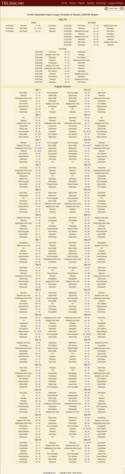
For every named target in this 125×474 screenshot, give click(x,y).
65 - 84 (87, 345)
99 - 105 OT (87, 334)
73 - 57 (87, 301)
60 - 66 (38, 420)
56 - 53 (87, 159)
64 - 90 (38, 262)
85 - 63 (38, 162)
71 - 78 (38, 106)
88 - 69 (38, 187)
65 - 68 (38, 287)
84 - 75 (38, 254)
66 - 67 (38, 306)
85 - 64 (38, 354)
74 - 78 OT (37, 28)
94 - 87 (67, 74)
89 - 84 (38, 334)
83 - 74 (38, 426)
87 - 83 (87, 348)
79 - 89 (38, 406)
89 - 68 (38, 326)
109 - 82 (87, 248)
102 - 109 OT (87, 145)
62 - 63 (87, 245)
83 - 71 (87, 237)
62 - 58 (87, 198)
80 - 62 (38, 123)
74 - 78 (87, 379)
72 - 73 (67, 79)
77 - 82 (38, 373)
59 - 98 (87, 393)
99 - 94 (87, 329)
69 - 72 (38, 234)
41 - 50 (38, 168)
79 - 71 (87, 173)
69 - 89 (87, 93)
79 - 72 (38, 173)
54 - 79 (38, 456)
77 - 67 (38, 159)
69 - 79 (67, 68)
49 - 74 (38, 395)
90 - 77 (87, 262)
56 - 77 (87, 270)
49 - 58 (87, 162)
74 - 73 (87, 454)
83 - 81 (87, 331)
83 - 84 (38, 259)
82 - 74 (38, 143)
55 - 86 (87, 223)
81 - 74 (87, 387)
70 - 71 (87, 154)
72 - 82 (38, 387)
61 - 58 (38, 195)
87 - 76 (38, 145)
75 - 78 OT (37, 148)
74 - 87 (38, 243)
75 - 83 (87, 293)
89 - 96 (87, 226)
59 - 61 (38, 256)
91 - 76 (67, 66)
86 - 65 (87, 179)
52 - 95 (87, 304)
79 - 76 (38, 276)
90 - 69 (67, 71)
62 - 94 (38, 118)
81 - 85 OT (37, 151)
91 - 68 (87, 234)
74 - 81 (87, 326)
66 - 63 (38, 245)
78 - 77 (38, 445)
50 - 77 (87, 370)
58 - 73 (38, 212)
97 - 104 (38, 134)
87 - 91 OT (37, 331)
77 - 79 (38, 312)
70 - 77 (87, 295)
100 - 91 (38, 204)
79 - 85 (87, 343)
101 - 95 (38, 401)
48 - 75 (38, 112)
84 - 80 (87, 231)
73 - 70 (38, 268)
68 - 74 (87, 156)
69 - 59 (87, 337)
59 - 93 (38, 170)
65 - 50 (38, 437)
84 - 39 (38, 270)
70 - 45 (38, 223)
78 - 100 (87, 273)
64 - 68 (38, 454)
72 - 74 (67, 63)
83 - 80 (87, 259)
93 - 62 (38, 193)
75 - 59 (87, 448)
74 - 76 (87, 401)
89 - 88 (38, 301)
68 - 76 (87, 220)
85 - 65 (38, 120)
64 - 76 (87, 151)
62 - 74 (38, 443)
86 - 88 (38, 384)
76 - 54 (38, 181)
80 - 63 (96, 42)
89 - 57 (38, 451)
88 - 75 (87, 431)
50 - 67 (87, 195)
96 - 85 (38, 284)
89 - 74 (38, 281)
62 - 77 (87, 123)
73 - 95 (87, 95)
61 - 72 (87, 109)
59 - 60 (87, 426)
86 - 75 (38, 209)
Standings (101, 3)
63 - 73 (87, 137)
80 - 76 (67, 82)
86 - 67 (38, 137)
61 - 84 (87, 204)
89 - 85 (38, 131)
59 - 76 (87, 268)
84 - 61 (87, 118)
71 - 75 (87, 323)
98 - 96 (38, 126)
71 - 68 (87, 256)
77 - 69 (67, 76)
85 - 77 (38, 98)
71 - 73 (87, 218)
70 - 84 (38, 156)
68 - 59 (67, 52)
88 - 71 (38, 273)
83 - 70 (67, 57)
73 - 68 (38, 376)
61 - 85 (87, 398)
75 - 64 (38, 251)
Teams (72, 3)
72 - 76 (38, 362)
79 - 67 (87, 456)
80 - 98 (38, 434)
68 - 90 (87, 423)
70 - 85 (38, 404)
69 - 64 (87, 318)
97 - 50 (38, 370)
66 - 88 (87, 176)
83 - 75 (87, 112)
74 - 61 (87, 373)
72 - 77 (38, 231)
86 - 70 (67, 55)
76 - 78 (38, 323)
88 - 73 (87, 376)
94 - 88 (38, 154)
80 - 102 (87, 201)
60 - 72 (87, 354)
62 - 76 (38, 31)
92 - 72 (38, 309)
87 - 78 (87, 406)
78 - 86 (96, 45)
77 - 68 (38, 220)
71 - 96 (38, 248)
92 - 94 (87, 98)
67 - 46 (38, 93)
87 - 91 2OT (87, 429)
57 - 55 (96, 37)
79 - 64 (87, 209)
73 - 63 (38, 95)
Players (81, 3)
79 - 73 (87, 306)
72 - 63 (96, 34)
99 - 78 (87, 351)
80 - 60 (87, 120)
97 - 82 (38, 379)
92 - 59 (87, 362)
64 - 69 (38, 226)
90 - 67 (87, 356)
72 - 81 (38, 179)
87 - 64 (87, 129)
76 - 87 (38, 329)
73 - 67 (87, 206)
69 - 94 (38, 462)
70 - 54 (67, 60)
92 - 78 (38, 201)
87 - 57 (38, 293)
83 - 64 (87, 184)
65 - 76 (87, 437)
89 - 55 (38, 348)
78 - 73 (87, 298)
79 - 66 (87, 104)
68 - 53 (87, 395)
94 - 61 (38, 101)
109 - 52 (38, 304)
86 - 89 (87, 459)
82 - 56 (38, 129)
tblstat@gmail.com (49, 473)
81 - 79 (38, 418)
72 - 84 (87, 251)
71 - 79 (38, 351)
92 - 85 (38, 184)
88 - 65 (38, 398)
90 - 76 (87, 243)
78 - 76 (87, 168)
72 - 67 (38, 431)
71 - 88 (38, 356)
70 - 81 (87, 101)
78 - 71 (38, 368)
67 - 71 (87, 359)
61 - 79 (87, 451)
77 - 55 (96, 26)
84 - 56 (87, 445)
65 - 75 (38, 429)
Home (64, 3)
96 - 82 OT (87, 131)
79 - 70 (87, 384)
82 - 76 (38, 459)
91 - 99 (87, 276)
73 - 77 (87, 181)
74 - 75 (38, 359)
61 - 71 (38, 229)
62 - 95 (38, 320)
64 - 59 (87, 279)
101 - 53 (38, 109)
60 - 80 (87, 143)
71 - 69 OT (87, 443)
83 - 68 (87, 418)
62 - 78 (38, 345)
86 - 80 (38, 298)
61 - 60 (38, 337)
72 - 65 (38, 26)
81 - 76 (38, 218)
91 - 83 (87, 412)
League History (115, 3)
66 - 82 (87, 187)
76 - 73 (38, 237)
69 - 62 (38, 318)
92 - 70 (87, 134)
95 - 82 (96, 39)
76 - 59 (38, 176)
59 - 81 (87, 409)
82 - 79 (87, 126)
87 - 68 (38, 423)
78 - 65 (38, 343)
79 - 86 (38, 206)
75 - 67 (96, 28)
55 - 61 (96, 31)
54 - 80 (38, 198)
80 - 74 (38, 279)
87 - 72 (38, 104)
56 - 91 (87, 193)
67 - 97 (38, 412)
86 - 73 (87, 434)
